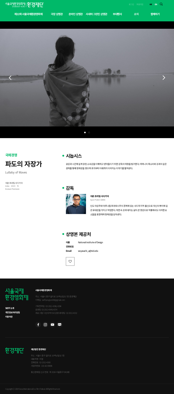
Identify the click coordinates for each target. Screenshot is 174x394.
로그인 (131, 4)
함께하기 (155, 14)
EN (156, 4)
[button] (85, 132)
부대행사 (117, 14)
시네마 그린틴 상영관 (96, 14)
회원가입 (139, 4)
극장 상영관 (57, 14)
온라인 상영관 (76, 14)
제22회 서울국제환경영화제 (28, 14)
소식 (136, 14)
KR (151, 4)
